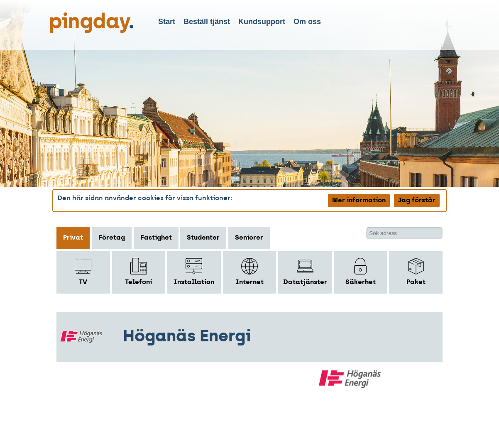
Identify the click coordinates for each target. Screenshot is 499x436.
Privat (73, 238)
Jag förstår (416, 200)
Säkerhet (360, 272)
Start (166, 21)
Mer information (359, 200)
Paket (416, 272)
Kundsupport (261, 21)
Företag (111, 238)
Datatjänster (305, 272)
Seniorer (249, 238)
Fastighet (156, 238)
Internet (250, 272)
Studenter (203, 238)
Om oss (307, 21)
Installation (194, 272)
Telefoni (138, 272)
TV (83, 272)
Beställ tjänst (206, 21)
